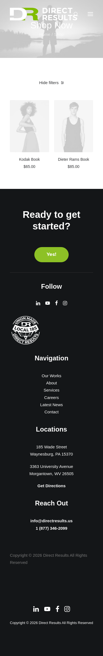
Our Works (51, 375)
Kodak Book (29, 159)
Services (52, 390)
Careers (51, 397)
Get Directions (51, 485)
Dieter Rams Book (73, 159)
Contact (51, 411)
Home (44, 34)
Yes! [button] (51, 254)
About (51, 383)
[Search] (74, 14)
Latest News (51, 404)
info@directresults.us (51, 520)
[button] (90, 14)
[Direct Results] (44, 14)
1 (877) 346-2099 (51, 529)
